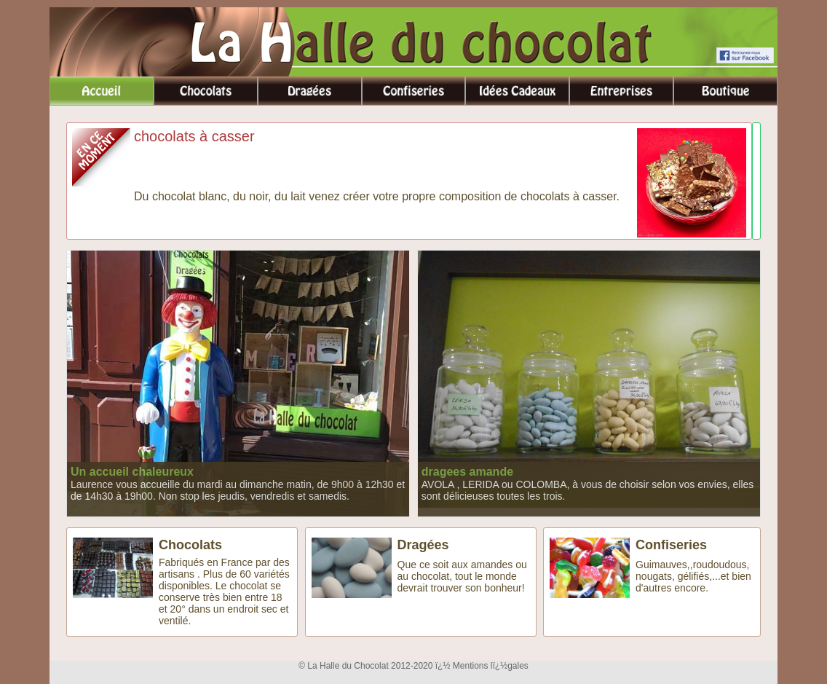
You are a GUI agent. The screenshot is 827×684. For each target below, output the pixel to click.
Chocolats (190, 545)
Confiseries (671, 545)
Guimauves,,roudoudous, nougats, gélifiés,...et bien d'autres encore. (693, 576)
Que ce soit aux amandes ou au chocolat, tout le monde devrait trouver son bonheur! (462, 576)
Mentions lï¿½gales (491, 666)
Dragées (423, 545)
